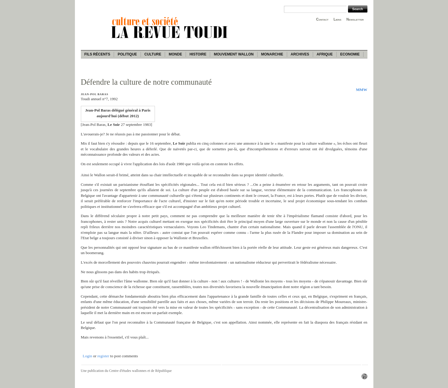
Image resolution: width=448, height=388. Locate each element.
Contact (322, 19)
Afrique (325, 54)
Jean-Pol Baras (94, 94)
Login (87, 356)
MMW (361, 89)
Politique (127, 54)
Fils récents (97, 54)
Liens (337, 19)
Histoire (198, 54)
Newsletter (355, 19)
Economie (350, 54)
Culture (152, 54)
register (103, 356)
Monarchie (272, 54)
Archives (300, 54)
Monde (175, 54)
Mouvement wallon (233, 54)
